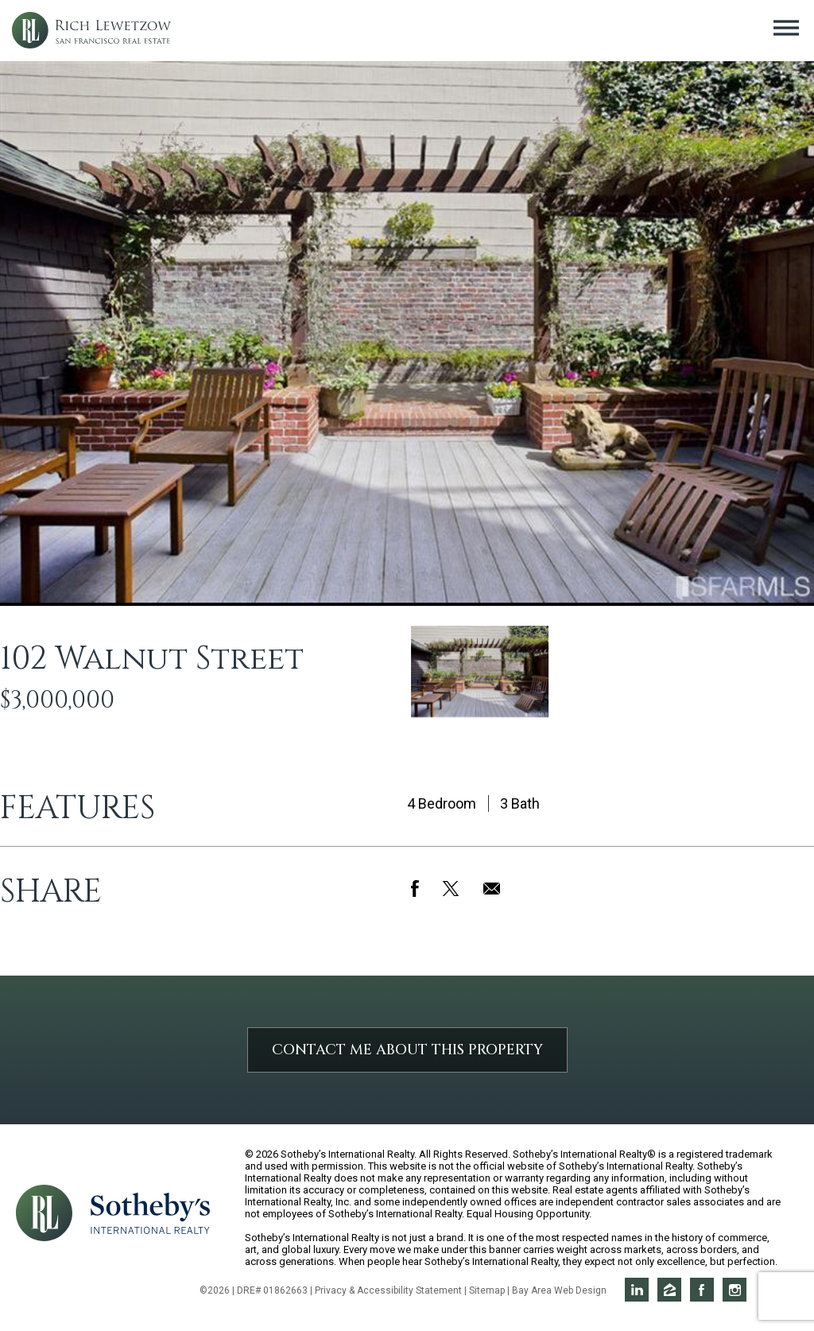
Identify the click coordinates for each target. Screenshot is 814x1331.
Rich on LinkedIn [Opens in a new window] (637, 1290)
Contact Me (407, 1050)
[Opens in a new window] (150, 1212)
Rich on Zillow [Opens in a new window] (669, 1290)
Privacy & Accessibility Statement (388, 1290)
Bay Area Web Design (559, 1290)
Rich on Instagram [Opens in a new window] (734, 1290)
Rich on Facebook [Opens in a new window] (702, 1290)
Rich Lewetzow (91, 30)
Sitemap (487, 1290)
